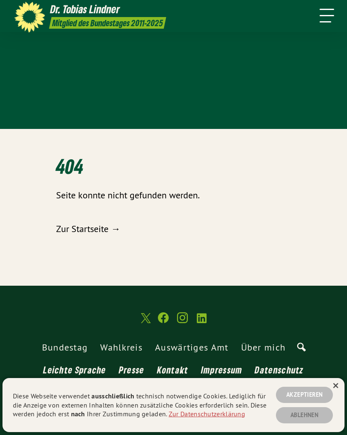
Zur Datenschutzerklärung (207, 414)
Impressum (222, 370)
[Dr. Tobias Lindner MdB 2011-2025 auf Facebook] (163, 321)
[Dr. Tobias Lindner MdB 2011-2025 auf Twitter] (145, 321)
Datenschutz (279, 370)
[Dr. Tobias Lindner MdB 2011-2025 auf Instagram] (182, 321)
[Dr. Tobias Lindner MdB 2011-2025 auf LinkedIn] (201, 321)
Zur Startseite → (88, 229)
